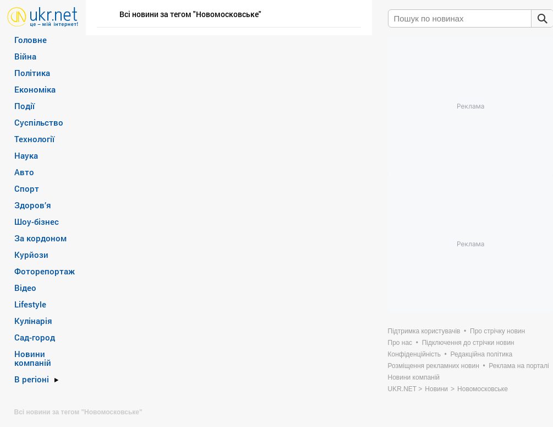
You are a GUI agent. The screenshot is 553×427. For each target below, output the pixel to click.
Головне (30, 39)
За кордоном (40, 238)
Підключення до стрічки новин (468, 343)
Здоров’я (32, 205)
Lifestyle (30, 304)
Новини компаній (32, 358)
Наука (26, 155)
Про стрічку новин (497, 331)
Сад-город (34, 337)
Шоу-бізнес (36, 221)
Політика (32, 72)
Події (24, 105)
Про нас (400, 343)
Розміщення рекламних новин (433, 366)
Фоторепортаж (44, 271)
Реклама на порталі (519, 366)
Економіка (35, 89)
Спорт (26, 188)
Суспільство (38, 122)
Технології (34, 138)
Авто (24, 171)
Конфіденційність (414, 354)
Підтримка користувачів (424, 331)
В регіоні (31, 379)
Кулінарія (33, 320)
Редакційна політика (481, 354)
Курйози (31, 254)
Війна (25, 56)
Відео (25, 287)
